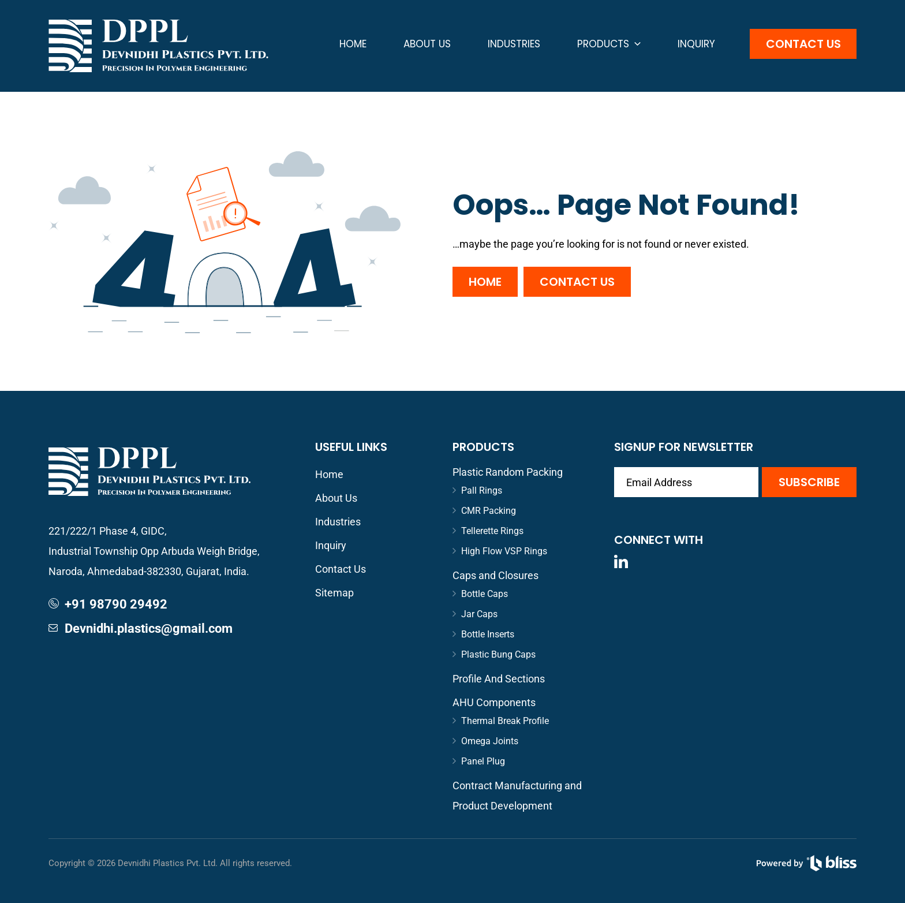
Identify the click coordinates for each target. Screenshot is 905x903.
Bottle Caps (484, 593)
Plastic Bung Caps (498, 654)
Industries (514, 44)
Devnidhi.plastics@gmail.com (149, 628)
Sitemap (334, 593)
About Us (427, 44)
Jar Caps (479, 614)
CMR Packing (488, 510)
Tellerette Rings (492, 530)
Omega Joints (489, 741)
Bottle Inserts (487, 634)
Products (609, 44)
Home (353, 44)
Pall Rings (481, 490)
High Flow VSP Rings (504, 551)
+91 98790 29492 (116, 604)
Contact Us (803, 44)
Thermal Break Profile (505, 720)
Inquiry (696, 44)
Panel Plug (483, 761)
